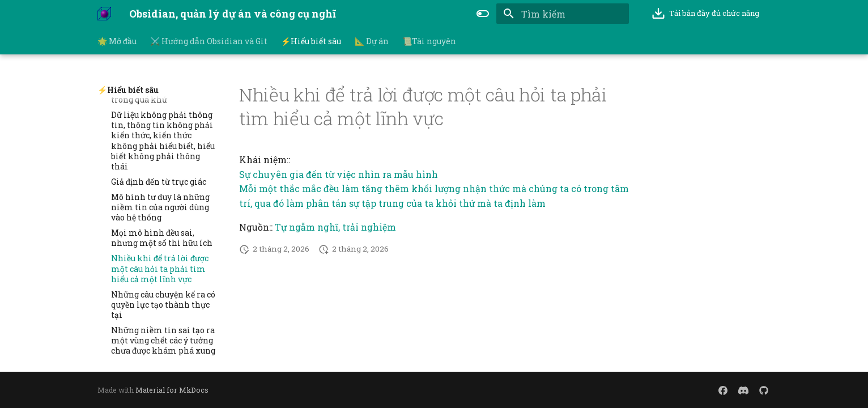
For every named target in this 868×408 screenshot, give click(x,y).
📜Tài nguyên (429, 41)
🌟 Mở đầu (117, 41)
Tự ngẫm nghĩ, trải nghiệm (335, 227)
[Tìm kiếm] (562, 13)
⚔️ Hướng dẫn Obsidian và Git (208, 41)
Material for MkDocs (172, 389)
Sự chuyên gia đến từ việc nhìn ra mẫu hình (338, 174)
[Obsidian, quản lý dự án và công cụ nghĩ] (104, 13)
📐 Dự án (372, 41)
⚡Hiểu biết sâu (311, 41)
